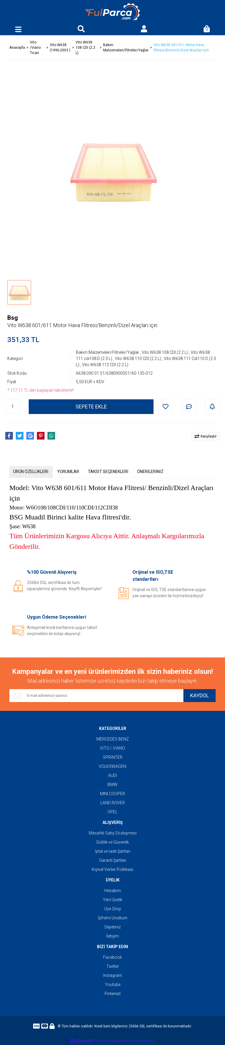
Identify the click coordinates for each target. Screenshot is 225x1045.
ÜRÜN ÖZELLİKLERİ (30, 471)
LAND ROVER (112, 802)
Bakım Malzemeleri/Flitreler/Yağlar (107, 352)
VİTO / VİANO (112, 748)
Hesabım (112, 890)
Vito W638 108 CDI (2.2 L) (165, 352)
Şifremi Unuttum (112, 918)
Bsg (12, 317)
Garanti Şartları (112, 860)
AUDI (112, 775)
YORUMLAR (68, 471)
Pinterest (113, 993)
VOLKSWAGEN (112, 766)
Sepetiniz (112, 927)
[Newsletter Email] (96, 695)
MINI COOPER (112, 793)
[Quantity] (12, 406)
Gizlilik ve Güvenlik (112, 842)
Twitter (112, 966)
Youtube (112, 984)
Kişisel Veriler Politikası (112, 869)
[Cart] (207, 29)
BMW (112, 784)
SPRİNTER (112, 757)
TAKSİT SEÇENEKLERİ (108, 471)
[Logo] (112, 12)
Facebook (112, 957)
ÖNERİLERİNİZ (150, 471)
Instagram (112, 975)
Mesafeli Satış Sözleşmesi (113, 833)
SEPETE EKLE (91, 406)
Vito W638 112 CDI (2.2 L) (105, 364)
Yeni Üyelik (112, 899)
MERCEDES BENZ (112, 739)
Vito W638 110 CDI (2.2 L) (138, 358)
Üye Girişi (112, 908)
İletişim (112, 936)
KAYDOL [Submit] (199, 695)
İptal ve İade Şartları (112, 851)
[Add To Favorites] (165, 406)
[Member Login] (144, 29)
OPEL (112, 812)
